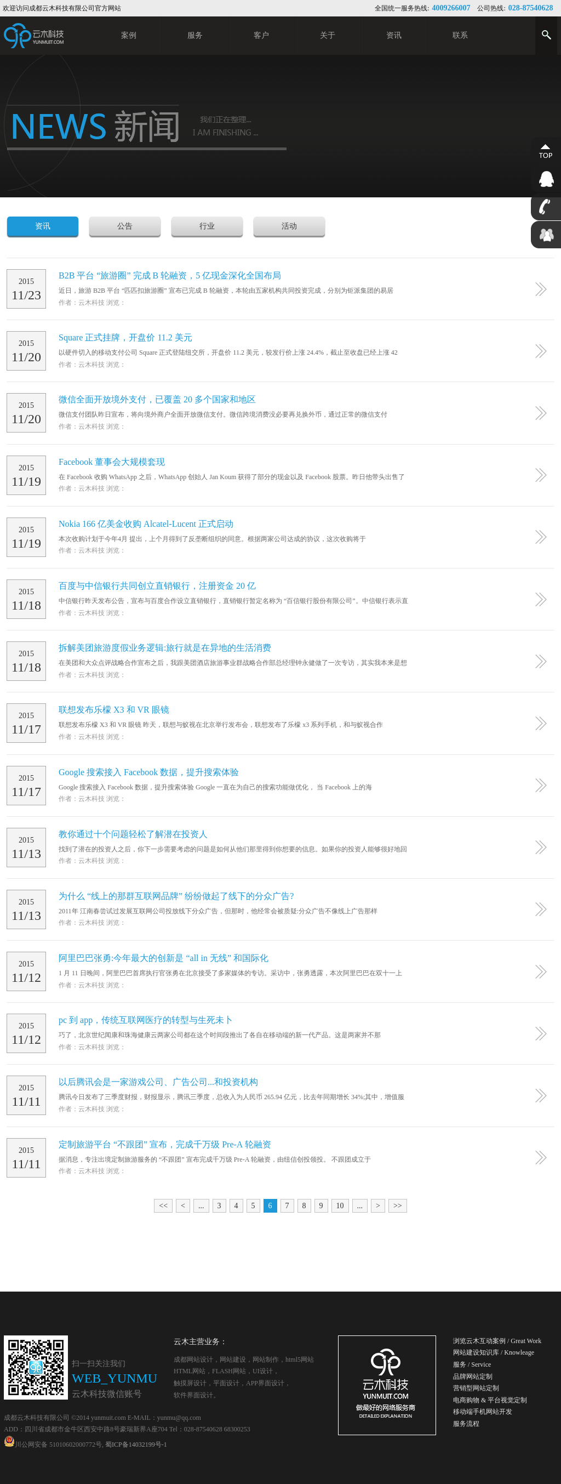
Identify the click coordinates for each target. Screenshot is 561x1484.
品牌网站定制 (473, 1376)
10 (340, 1206)
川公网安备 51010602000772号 (53, 1444)
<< (163, 1206)
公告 (125, 226)
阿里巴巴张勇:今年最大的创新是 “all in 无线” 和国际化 (163, 958)
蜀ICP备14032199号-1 (136, 1444)
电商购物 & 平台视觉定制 (490, 1400)
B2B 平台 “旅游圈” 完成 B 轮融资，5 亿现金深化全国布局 (170, 275)
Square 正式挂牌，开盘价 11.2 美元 (125, 337)
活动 (289, 226)
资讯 (42, 226)
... (201, 1206)
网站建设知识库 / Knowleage (493, 1352)
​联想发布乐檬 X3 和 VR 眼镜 (114, 709)
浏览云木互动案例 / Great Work (497, 1341)
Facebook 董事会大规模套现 (112, 462)
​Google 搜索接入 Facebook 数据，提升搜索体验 (149, 772)
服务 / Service (472, 1364)
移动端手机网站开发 (482, 1411)
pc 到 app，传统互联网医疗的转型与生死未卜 (146, 1020)
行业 (207, 226)
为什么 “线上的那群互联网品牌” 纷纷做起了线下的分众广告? (176, 896)
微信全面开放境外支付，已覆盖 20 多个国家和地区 (157, 399)
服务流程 (466, 1424)
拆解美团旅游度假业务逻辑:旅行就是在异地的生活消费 (165, 647)
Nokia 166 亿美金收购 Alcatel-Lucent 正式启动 (146, 523)
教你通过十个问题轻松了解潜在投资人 (133, 834)
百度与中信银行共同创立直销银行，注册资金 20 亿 (157, 585)
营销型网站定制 (476, 1388)
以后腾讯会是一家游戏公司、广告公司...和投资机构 (158, 1082)
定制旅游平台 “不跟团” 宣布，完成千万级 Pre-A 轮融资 (165, 1144)
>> (397, 1206)
